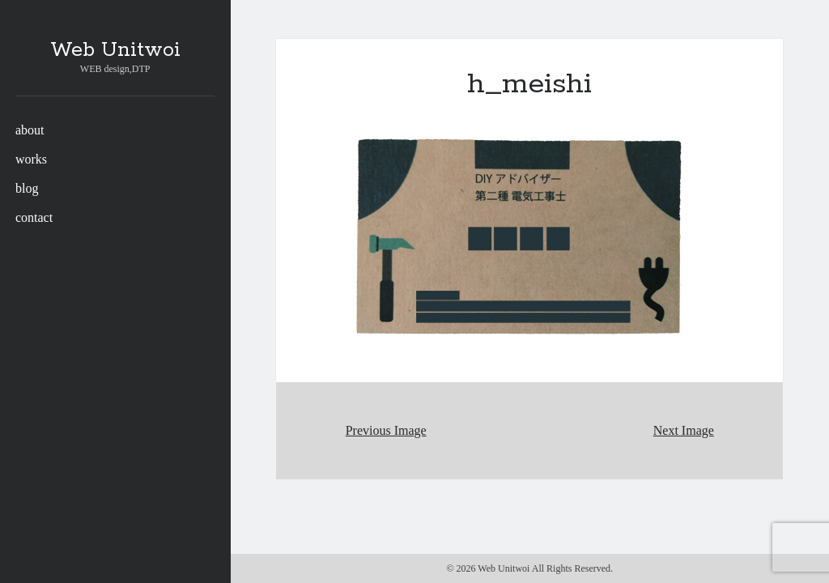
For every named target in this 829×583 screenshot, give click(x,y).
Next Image (683, 430)
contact (34, 217)
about (30, 130)
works (31, 159)
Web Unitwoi (115, 50)
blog (26, 188)
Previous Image (386, 430)
